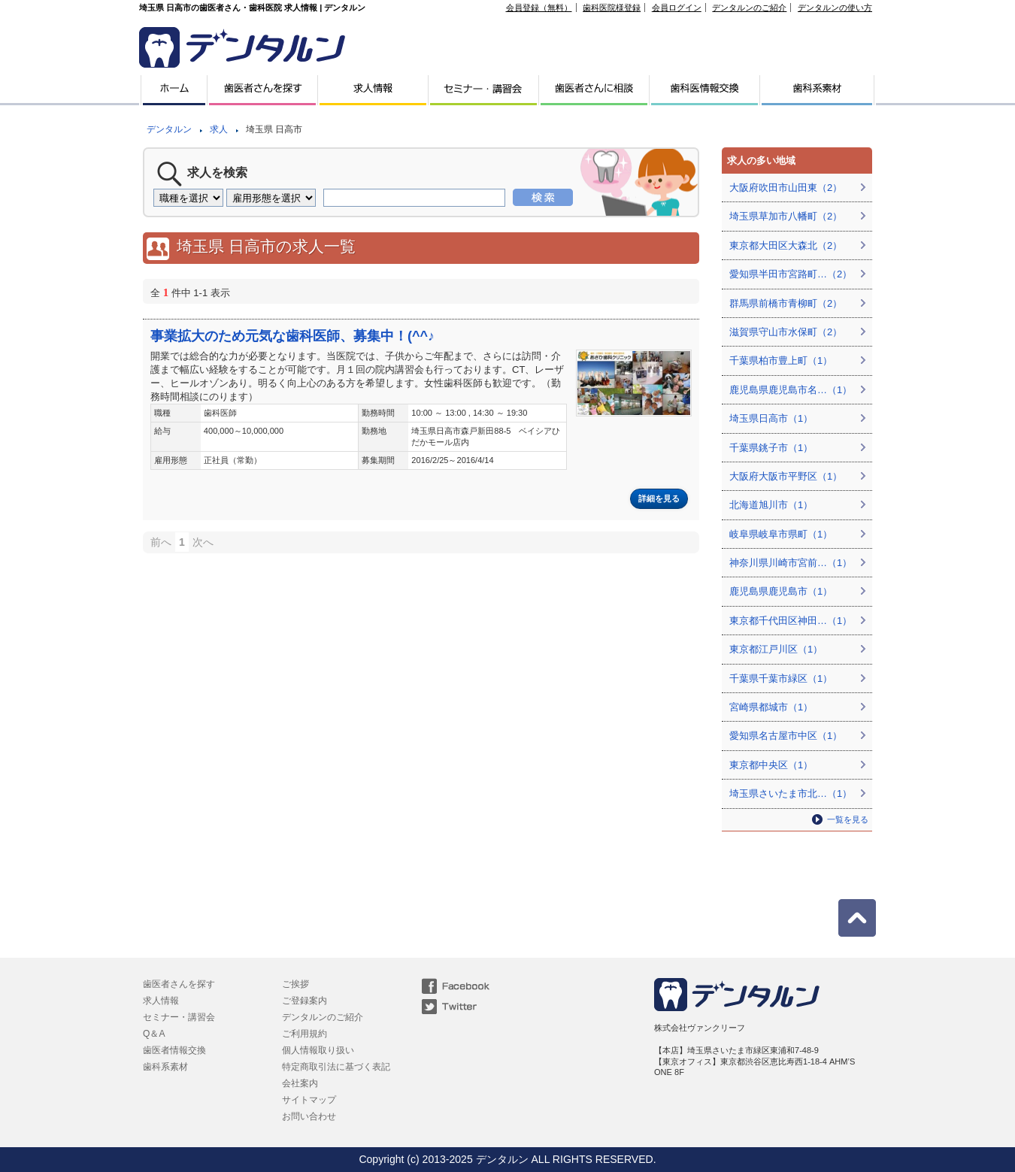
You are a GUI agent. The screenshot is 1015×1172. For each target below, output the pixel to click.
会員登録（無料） (539, 7)
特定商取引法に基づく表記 (336, 1066)
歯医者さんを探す (179, 984)
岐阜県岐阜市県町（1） (780, 534)
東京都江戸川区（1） (776, 649)
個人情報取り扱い (318, 1050)
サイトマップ (309, 1100)
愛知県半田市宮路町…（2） (790, 274)
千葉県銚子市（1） (771, 447)
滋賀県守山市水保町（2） (785, 332)
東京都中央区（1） (771, 765)
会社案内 (300, 1083)
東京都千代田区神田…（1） (790, 620)
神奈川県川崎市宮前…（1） (790, 562)
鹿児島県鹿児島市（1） (780, 591)
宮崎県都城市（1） (771, 707)
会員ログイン (676, 7)
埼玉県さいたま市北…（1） (790, 793)
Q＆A (154, 1033)
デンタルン (169, 129)
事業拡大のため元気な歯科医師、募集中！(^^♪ (292, 336)
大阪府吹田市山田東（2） (785, 187)
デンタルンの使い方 (835, 7)
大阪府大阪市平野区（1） (785, 476)
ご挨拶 (295, 984)
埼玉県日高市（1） (771, 418)
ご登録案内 (304, 1000)
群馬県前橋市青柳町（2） (785, 303)
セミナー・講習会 (179, 1017)
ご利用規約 (304, 1033)
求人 (219, 129)
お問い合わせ (309, 1116)
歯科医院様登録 (612, 7)
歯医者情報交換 (174, 1050)
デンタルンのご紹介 (749, 7)
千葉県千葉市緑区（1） (780, 678)
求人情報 (161, 1000)
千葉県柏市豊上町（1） (780, 360)
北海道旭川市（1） (771, 504)
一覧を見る (847, 819)
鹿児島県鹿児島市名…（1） (790, 389)
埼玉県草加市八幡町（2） (785, 216)
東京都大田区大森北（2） (785, 245)
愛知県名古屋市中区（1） (785, 735)
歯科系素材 (165, 1066)
